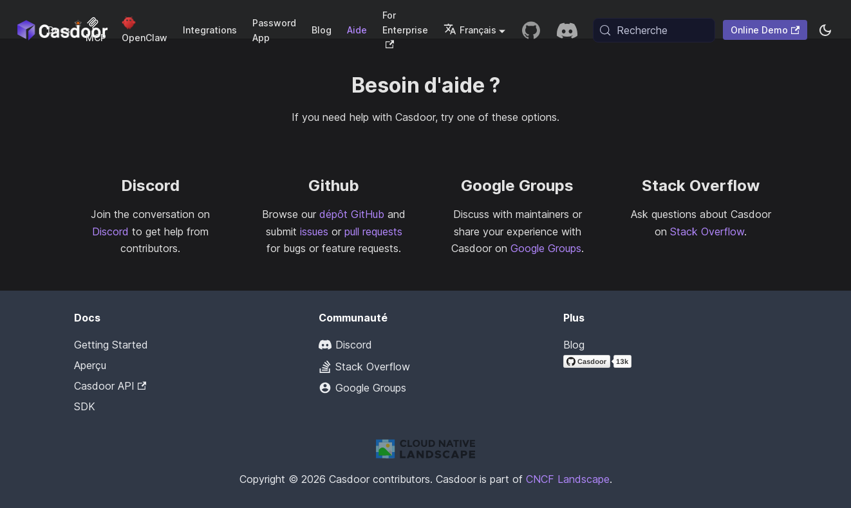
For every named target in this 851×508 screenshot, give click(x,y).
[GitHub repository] (531, 30)
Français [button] (470, 29)
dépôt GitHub (351, 214)
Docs (59, 29)
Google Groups (545, 248)
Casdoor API (110, 385)
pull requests (373, 231)
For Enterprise (405, 29)
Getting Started (111, 344)
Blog (322, 29)
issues (314, 231)
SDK (84, 406)
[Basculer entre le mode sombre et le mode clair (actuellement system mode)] (825, 30)
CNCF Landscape (568, 479)
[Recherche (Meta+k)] (654, 30)
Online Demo (765, 29)
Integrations (210, 29)
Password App (274, 30)
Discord (110, 231)
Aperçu (90, 365)
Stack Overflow (707, 231)
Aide (357, 29)
